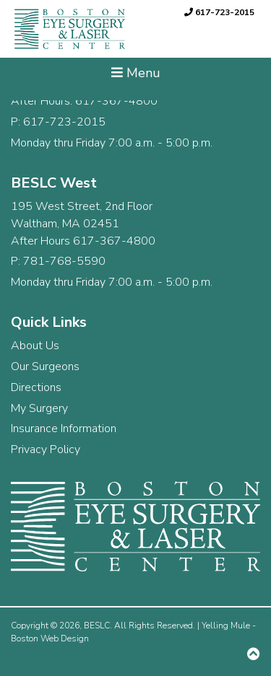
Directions (36, 387)
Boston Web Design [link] (50, 638)
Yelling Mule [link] (226, 625)
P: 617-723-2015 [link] (58, 122)
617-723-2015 (219, 12)
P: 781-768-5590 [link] (58, 261)
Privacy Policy (45, 449)
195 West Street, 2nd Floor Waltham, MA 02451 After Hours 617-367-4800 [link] (83, 223)
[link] (68, 29)
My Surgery (39, 408)
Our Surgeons (45, 366)
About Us (35, 346)
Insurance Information (63, 428)
